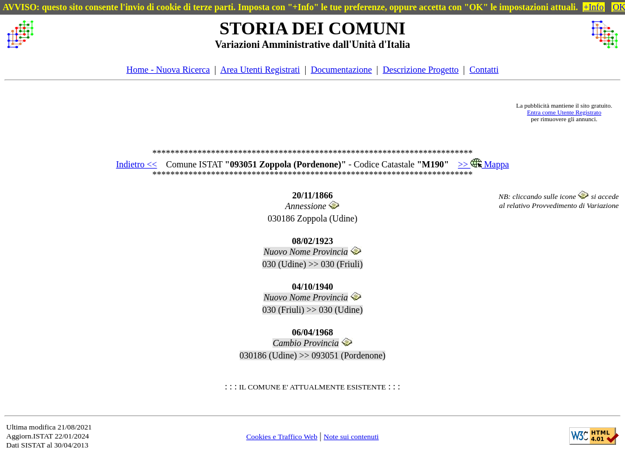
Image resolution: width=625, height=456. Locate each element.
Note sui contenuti (351, 436)
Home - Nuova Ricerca (168, 69)
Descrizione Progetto (420, 69)
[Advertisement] (274, 112)
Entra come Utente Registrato (564, 112)
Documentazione (341, 69)
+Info (594, 7)
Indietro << (136, 164)
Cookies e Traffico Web (281, 436)
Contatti (484, 69)
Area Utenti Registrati (260, 69)
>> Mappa (483, 164)
